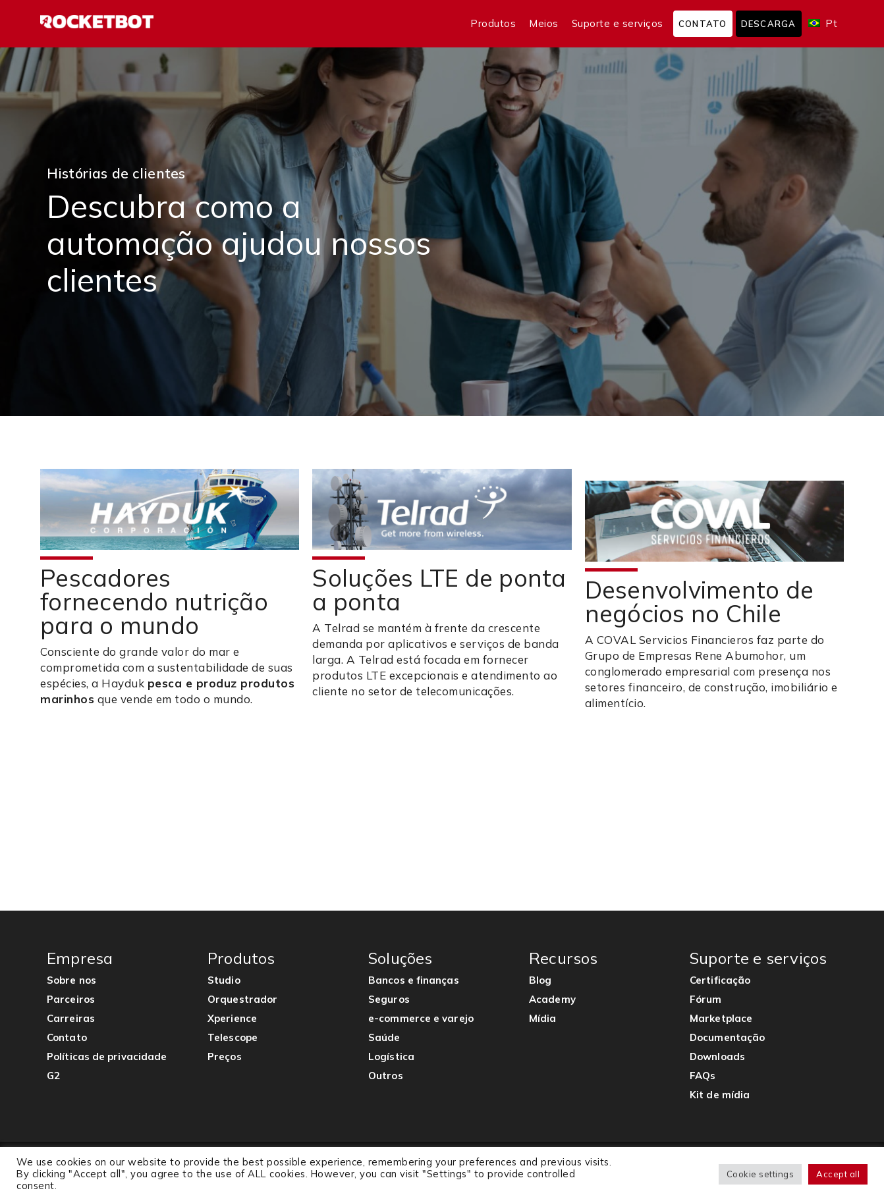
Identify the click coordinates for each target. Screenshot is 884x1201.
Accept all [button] (838, 1174)
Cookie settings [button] (760, 1174)
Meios (544, 23)
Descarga (768, 23)
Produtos (493, 23)
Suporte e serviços (617, 23)
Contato (702, 23)
